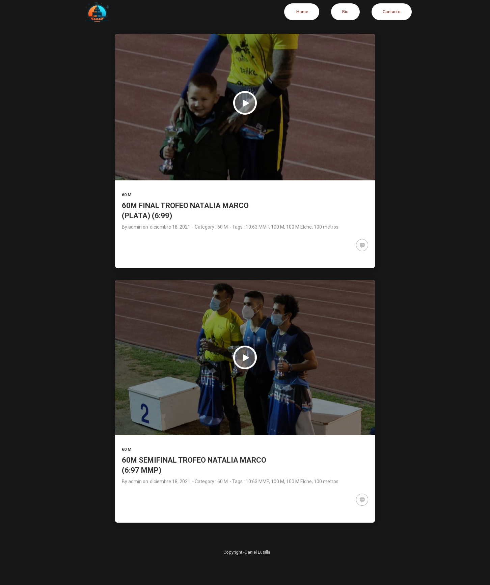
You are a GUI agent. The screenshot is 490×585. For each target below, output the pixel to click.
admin (135, 227)
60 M (127, 194)
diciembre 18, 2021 (170, 227)
